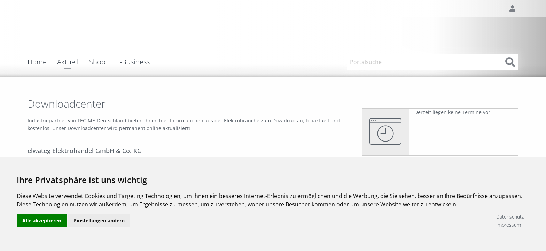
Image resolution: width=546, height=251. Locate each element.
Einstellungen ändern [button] (99, 220)
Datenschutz (510, 216)
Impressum (508, 224)
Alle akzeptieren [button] (41, 220)
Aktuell (68, 63)
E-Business (133, 62)
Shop (97, 62)
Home (37, 62)
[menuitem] (42, 62)
